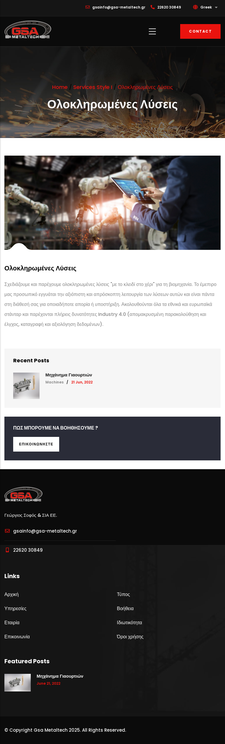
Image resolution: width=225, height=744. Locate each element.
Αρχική (11, 594)
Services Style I (92, 87)
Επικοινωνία (17, 636)
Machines (54, 382)
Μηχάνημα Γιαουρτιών (68, 375)
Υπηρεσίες (15, 608)
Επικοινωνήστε (36, 444)
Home (60, 87)
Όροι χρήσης (130, 636)
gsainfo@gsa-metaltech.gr (40, 531)
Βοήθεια (125, 608)
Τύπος (123, 594)
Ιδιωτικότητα (129, 622)
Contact (200, 31)
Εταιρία (11, 622)
